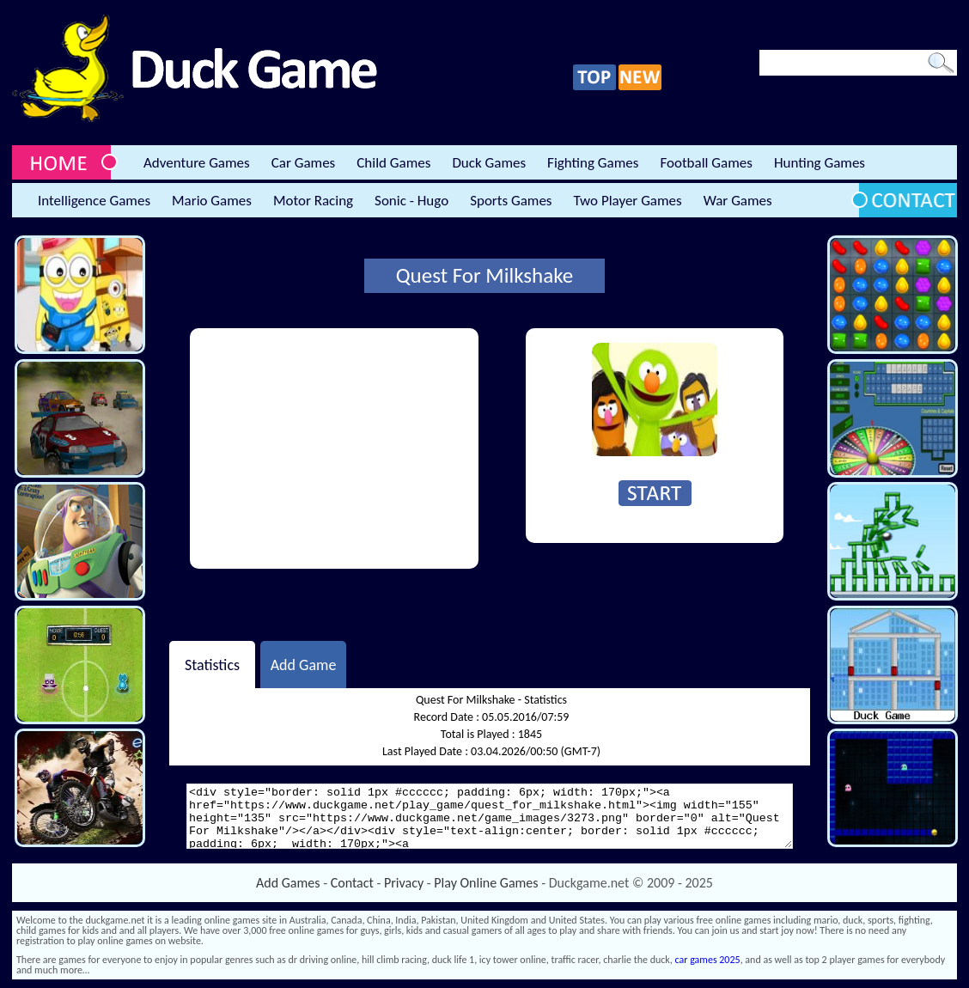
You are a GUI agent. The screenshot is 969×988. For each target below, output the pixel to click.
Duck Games (489, 163)
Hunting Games (819, 163)
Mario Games (212, 201)
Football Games (706, 163)
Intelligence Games (94, 201)
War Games (738, 201)
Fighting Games (592, 163)
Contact (352, 883)
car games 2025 (707, 960)
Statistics (212, 664)
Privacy (404, 883)
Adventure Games (196, 163)
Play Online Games (486, 883)
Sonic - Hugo (411, 201)
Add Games (288, 883)
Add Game (304, 664)
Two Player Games (628, 201)
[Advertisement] (334, 448)
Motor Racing (313, 201)
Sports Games (511, 201)
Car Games (303, 163)
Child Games (393, 163)
